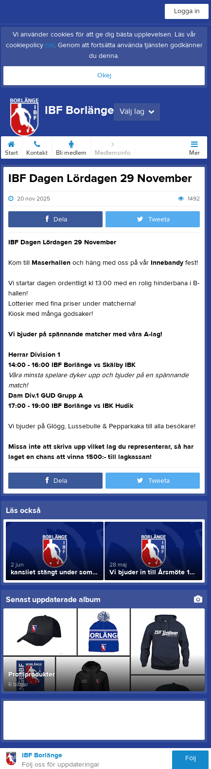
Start (11, 146)
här (49, 45)
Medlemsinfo (112, 146)
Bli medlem (71, 146)
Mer (194, 146)
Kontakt (37, 146)
